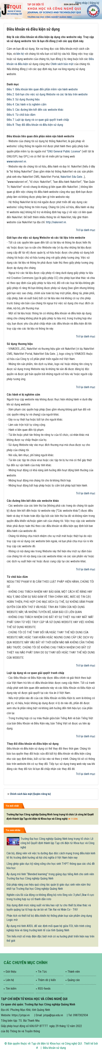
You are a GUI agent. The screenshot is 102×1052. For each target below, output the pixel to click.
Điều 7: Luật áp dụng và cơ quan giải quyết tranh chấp (38, 119)
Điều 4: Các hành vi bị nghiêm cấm (26, 104)
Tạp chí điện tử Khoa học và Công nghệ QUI (56, 1043)
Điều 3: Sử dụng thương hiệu (23, 99)
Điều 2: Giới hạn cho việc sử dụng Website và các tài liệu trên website (47, 94)
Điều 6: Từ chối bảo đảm (21, 114)
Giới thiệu (11, 971)
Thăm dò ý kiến (47, 980)
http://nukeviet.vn (56, 222)
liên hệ (20, 54)
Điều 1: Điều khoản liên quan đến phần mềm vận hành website (42, 89)
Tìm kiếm (11, 988)
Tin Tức (42, 971)
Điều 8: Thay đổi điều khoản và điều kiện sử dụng (35, 125)
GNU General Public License (64, 151)
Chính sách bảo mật (62, 64)
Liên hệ (10, 980)
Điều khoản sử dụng (54, 1048)
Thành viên (74, 971)
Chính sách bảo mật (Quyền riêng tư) (30, 793)
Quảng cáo (74, 980)
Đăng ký (94, 3)
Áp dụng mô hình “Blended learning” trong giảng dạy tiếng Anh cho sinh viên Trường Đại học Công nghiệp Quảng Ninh (50, 876)
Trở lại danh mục (85, 230)
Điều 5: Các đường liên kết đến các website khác (35, 109)
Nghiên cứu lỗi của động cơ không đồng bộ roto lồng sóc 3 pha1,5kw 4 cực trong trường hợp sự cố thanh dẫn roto (50, 897)
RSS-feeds (44, 988)
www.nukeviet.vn (16, 161)
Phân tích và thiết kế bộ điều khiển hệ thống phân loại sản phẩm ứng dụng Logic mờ (49, 918)
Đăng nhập (81, 3)
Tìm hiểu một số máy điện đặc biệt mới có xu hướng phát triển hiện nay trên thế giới (50, 938)
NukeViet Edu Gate (71, 177)
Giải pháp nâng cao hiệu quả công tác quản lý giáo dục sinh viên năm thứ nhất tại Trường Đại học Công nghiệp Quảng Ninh (49, 887)
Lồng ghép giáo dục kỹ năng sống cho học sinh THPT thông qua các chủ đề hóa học (51, 866)
